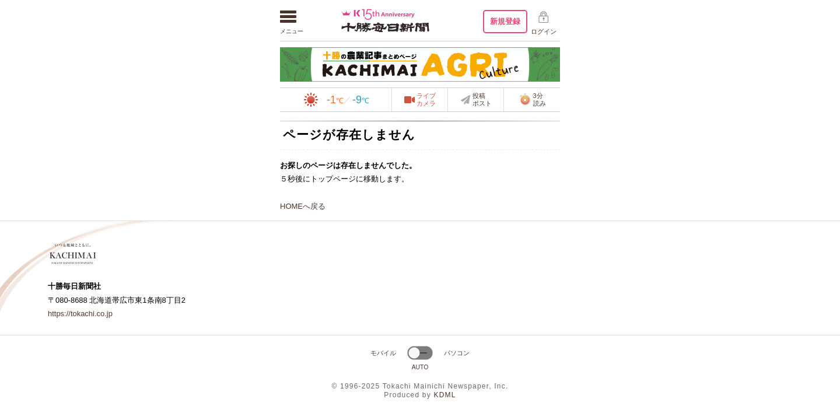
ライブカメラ (426, 99)
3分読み (532, 99)
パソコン (457, 352)
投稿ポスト (482, 99)
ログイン (543, 31)
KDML (444, 395)
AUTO (420, 367)
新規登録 (505, 21)
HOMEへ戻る (303, 206)
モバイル (383, 352)
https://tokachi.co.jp (80, 313)
